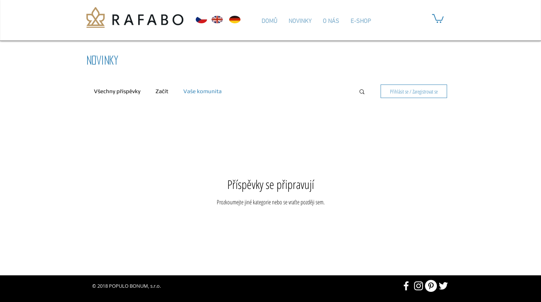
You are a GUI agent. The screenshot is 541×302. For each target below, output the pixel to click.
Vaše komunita (202, 91)
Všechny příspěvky (117, 91)
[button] (438, 18)
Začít (162, 91)
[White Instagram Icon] (419, 286)
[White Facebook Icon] (406, 286)
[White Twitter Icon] (443, 286)
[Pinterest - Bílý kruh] (431, 286)
